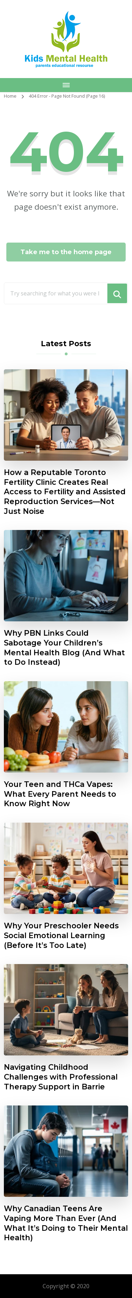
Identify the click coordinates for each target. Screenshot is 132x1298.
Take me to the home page (66, 252)
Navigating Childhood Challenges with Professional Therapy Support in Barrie (61, 1076)
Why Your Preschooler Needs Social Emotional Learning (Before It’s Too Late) (61, 935)
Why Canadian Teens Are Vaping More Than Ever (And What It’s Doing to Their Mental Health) (66, 1223)
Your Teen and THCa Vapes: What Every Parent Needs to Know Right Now (60, 794)
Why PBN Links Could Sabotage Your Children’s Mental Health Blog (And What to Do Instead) (64, 647)
